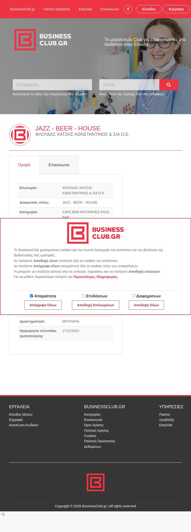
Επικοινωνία (110, 9)
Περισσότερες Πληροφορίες (95, 277)
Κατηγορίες (92, 414)
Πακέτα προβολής (56, 9)
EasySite (85, 9)
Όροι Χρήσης (94, 425)
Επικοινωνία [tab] (59, 165)
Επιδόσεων (96, 296)
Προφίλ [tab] (24, 165)
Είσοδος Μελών (21, 414)
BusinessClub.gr (22, 9)
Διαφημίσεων (148, 296)
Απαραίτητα (45, 296)
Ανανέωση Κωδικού (23, 425)
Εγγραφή (176, 9)
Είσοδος (149, 9)
